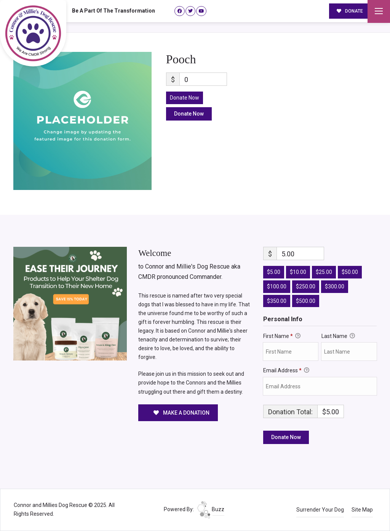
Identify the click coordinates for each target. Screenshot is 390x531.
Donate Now (184, 98)
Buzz (210, 509)
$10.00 (298, 272)
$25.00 (324, 272)
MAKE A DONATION (181, 413)
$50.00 (350, 272)
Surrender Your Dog (320, 510)
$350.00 (276, 301)
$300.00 (334, 286)
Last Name (338, 336)
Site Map (362, 510)
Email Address (286, 370)
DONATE (350, 10)
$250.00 (305, 286)
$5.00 (273, 272)
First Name (281, 336)
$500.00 (305, 301)
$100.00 (276, 286)
